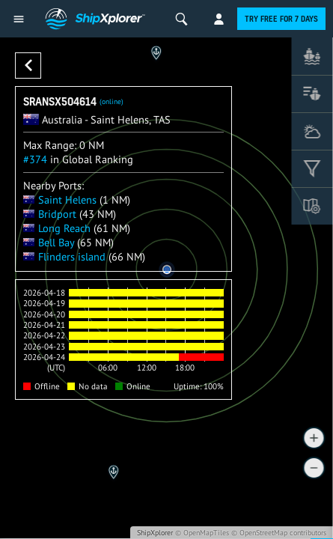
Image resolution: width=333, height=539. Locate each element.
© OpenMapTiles (202, 533)
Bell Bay (48, 242)
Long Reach (57, 228)
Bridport (49, 214)
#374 (35, 159)
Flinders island (64, 256)
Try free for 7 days (281, 18)
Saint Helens (60, 199)
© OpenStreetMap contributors (278, 533)
